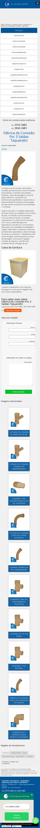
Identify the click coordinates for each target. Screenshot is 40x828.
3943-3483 (25, 4)
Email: (22, 335)
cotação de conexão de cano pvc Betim (19, 433)
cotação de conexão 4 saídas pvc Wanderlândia (19, 466)
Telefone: (22, 342)
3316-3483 (16, 4)
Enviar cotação (18, 392)
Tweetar (4, 149)
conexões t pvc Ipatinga (19, 667)
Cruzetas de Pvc (19, 103)
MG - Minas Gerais (9, 756)
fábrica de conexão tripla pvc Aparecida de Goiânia (19, 700)
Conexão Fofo (19, 69)
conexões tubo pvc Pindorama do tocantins (19, 601)
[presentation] (20, 351)
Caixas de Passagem (19, 47)
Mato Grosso (20, 756)
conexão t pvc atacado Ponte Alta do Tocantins (19, 501)
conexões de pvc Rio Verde (19, 635)
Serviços (19, 30)
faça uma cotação (13, 310)
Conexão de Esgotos (19, 64)
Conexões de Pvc (19, 86)
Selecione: (6, 753)
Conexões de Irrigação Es (19, 80)
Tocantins (30, 756)
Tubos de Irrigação (19, 114)
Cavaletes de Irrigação (19, 58)
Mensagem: (20, 373)
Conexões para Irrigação (19, 97)
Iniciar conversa (17, 816)
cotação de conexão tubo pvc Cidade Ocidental (19, 535)
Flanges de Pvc (19, 109)
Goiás (25, 753)
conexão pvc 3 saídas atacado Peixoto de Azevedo (19, 734)
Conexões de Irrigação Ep (19, 75)
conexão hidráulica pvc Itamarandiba (19, 568)
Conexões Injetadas (19, 92)
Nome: (22, 328)
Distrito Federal (16, 753)
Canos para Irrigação (19, 52)
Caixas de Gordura (19, 41)
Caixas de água (19, 36)
